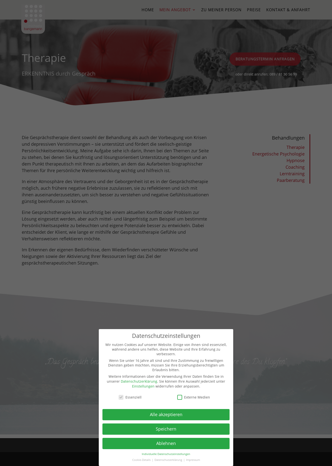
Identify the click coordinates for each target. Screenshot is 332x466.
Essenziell (130, 397)
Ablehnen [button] (166, 443)
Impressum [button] (193, 460)
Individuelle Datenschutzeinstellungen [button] (166, 454)
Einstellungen (143, 386)
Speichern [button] (166, 429)
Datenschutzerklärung (139, 381)
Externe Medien (193, 397)
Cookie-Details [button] (141, 460)
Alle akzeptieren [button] (166, 414)
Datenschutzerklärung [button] (169, 460)
